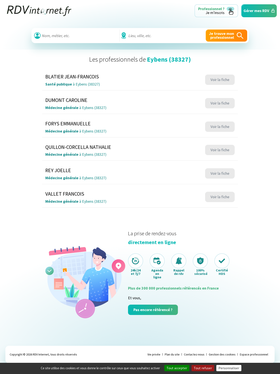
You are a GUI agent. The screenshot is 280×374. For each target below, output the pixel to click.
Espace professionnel (254, 354)
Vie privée (153, 354)
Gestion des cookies (222, 354)
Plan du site (172, 354)
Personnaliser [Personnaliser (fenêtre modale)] (228, 368)
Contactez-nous (194, 354)
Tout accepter (176, 368)
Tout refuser (203, 368)
